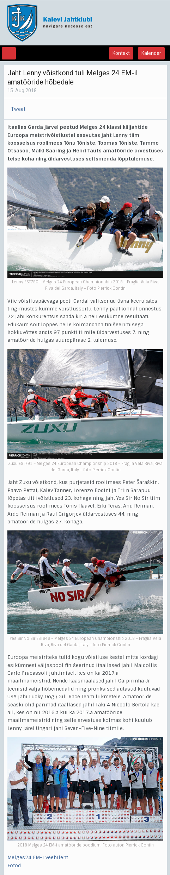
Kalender (151, 53)
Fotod (14, 865)
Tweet (18, 109)
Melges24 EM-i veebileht (37, 857)
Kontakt (121, 53)
